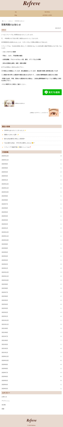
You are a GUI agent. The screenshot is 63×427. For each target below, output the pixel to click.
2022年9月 (31, 284)
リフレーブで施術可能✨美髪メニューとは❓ (17, 147)
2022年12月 (31, 272)
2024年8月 (31, 200)
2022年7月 (31, 292)
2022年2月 (31, 312)
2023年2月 (31, 264)
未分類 (4, 404)
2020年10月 (31, 360)
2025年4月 (31, 172)
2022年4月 (31, 304)
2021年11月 (31, 324)
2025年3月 (31, 176)
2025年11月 (31, 160)
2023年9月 (31, 244)
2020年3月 (31, 388)
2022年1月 (31, 316)
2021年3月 (31, 344)
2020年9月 (31, 364)
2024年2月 (31, 224)
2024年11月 (31, 188)
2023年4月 (31, 256)
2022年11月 (31, 276)
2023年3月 (31, 260)
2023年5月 (31, 252)
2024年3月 (31, 220)
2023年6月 (31, 248)
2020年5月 (31, 380)
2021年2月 (31, 348)
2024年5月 (31, 212)
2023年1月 (31, 268)
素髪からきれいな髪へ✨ (11, 134)
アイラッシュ (6, 400)
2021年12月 (31, 320)
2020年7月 (31, 372)
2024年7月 (31, 204)
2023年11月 (31, 236)
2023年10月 (31, 240)
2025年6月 (31, 168)
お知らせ (4, 29)
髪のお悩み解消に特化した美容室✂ (14, 138)
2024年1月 (31, 228)
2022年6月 (31, 296)
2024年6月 (31, 208)
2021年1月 (31, 352)
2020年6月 (31, 376)
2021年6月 (31, 340)
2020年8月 (31, 368)
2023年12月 (31, 232)
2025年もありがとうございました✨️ (15, 130)
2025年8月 (31, 164)
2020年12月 (31, 356)
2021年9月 (31, 328)
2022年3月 (31, 308)
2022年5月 (31, 300)
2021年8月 (31, 332)
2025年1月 (31, 180)
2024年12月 (31, 184)
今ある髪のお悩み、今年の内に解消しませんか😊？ (19, 142)
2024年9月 (31, 196)
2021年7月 (31, 336)
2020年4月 (31, 384)
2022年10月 (31, 280)
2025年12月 (31, 156)
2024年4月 (31, 216)
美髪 (3, 408)
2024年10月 (31, 192)
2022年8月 (31, 288)
